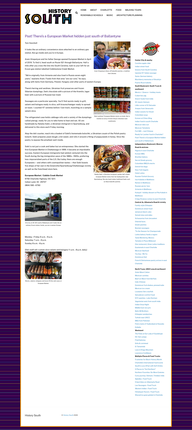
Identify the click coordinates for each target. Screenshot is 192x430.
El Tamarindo (140, 346)
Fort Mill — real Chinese (144, 131)
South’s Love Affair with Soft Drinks (149, 366)
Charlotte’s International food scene (149, 363)
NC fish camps (141, 337)
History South (68, 415)
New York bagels (141, 170)
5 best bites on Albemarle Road (147, 382)
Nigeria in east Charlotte (144, 150)
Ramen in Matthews (142, 183)
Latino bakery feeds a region (146, 234)
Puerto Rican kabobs (143, 82)
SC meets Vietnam (142, 102)
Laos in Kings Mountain (144, 350)
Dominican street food (143, 208)
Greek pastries (140, 225)
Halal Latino (140, 173)
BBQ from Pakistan (142, 321)
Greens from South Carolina (146, 70)
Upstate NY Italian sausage (145, 73)
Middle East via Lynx (143, 308)
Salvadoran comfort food (145, 295)
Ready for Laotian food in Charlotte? (149, 134)
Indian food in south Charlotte (146, 121)
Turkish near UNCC (142, 317)
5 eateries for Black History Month (148, 359)
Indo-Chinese (140, 282)
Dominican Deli (141, 257)
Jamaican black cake (143, 212)
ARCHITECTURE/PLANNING (130, 15)
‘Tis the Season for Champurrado (148, 231)
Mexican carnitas (141, 275)
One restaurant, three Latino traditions (150, 244)
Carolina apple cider (143, 63)
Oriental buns (140, 221)
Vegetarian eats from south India (147, 301)
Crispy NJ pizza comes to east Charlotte (150, 199)
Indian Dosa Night (142, 304)
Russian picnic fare (142, 186)
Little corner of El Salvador (145, 105)
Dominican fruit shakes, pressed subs (149, 285)
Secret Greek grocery (143, 160)
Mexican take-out (142, 124)
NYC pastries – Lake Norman (146, 298)
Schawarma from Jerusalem (146, 218)
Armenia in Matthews (143, 189)
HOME (84, 10)
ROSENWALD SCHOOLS (92, 15)
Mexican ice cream (142, 288)
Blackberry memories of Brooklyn (148, 79)
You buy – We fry (141, 254)
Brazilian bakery (141, 157)
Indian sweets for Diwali (144, 111)
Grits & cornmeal (141, 343)
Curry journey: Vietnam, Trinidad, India (149, 375)
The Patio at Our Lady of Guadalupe (149, 333)
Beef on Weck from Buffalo (145, 278)
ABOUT (93, 10)
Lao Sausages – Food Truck (145, 385)
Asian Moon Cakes (142, 272)
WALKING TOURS (133, 10)
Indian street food (142, 66)
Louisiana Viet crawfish (144, 291)
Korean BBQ (140, 153)
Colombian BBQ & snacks (145, 163)
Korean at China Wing (143, 118)
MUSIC (110, 15)
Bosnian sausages (142, 228)
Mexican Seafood (142, 250)
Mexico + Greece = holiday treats (148, 92)
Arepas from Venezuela (144, 108)
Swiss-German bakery (143, 76)
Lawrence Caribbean (143, 353)
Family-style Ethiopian (143, 205)
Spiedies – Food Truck (143, 379)
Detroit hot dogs (141, 166)
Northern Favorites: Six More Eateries (149, 372)
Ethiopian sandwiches (143, 314)
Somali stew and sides (143, 215)
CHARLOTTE (106, 10)
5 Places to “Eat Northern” (145, 369)
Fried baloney (140, 340)
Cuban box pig (140, 95)
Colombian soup (141, 115)
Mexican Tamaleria (142, 128)
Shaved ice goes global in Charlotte (149, 395)
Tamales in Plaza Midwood (145, 241)
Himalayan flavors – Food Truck (147, 392)
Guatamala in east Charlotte (146, 247)
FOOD (119, 10)
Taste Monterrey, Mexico (144, 238)
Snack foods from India (144, 99)
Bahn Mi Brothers (141, 311)
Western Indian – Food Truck (146, 388)
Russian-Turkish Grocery (144, 176)
